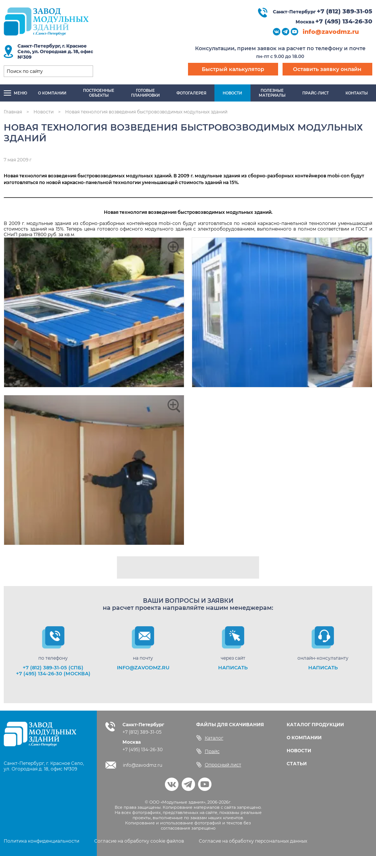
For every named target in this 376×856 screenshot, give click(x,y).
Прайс (208, 751)
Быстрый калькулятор (233, 69)
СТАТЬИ (297, 763)
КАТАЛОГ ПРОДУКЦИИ (315, 724)
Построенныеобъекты (98, 93)
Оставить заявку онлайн (327, 69)
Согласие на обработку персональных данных (253, 841)
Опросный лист (218, 764)
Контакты (356, 93)
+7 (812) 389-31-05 (344, 11)
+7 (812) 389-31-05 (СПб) (53, 667)
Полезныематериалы (272, 93)
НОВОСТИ (299, 750)
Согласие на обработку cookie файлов (139, 841)
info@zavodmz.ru (331, 31)
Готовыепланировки (145, 93)
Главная (13, 112)
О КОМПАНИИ (304, 737)
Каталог (209, 738)
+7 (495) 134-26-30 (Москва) (53, 673)
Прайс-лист (315, 93)
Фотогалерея (191, 93)
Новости (232, 93)
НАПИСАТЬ (233, 667)
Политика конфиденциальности (41, 841)
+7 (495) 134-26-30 (343, 21)
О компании (52, 93)
